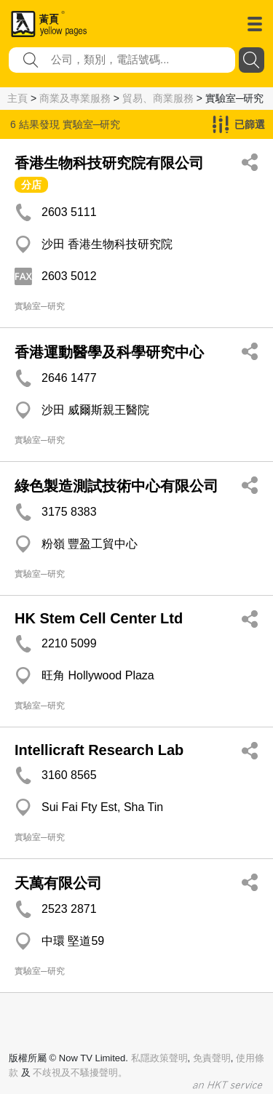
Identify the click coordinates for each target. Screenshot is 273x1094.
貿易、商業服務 (158, 98)
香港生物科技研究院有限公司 (109, 163)
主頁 (17, 98)
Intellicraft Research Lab (99, 750)
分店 (31, 185)
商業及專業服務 (75, 98)
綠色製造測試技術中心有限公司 (116, 486)
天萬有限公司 (58, 883)
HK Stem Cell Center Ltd (99, 618)
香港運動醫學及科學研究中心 (109, 352)
